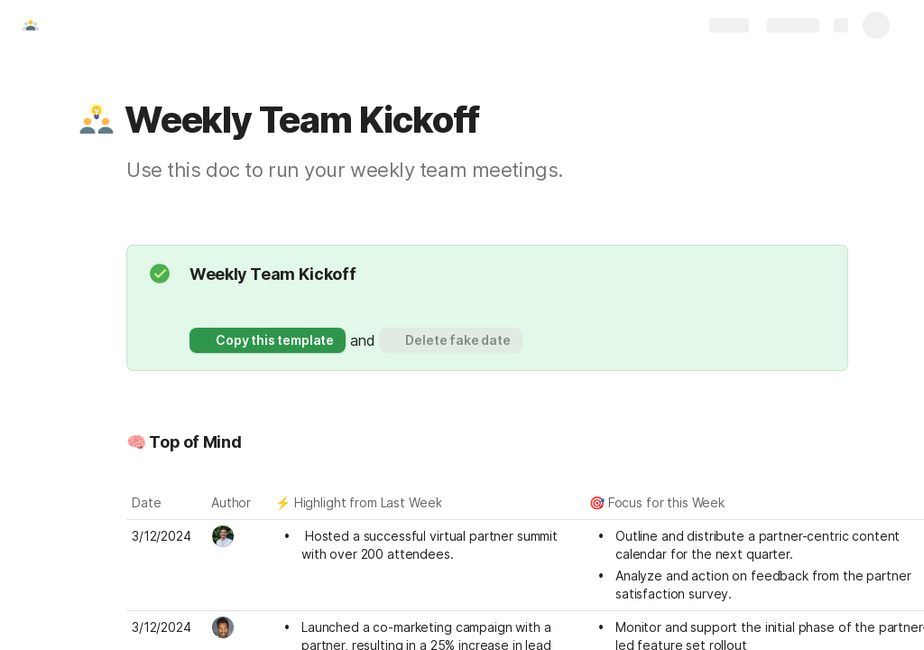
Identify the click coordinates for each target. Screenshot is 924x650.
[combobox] (238, 536)
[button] (96, 120)
